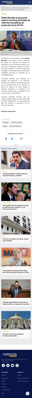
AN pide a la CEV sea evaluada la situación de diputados (13, 335)
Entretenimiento (6, 390)
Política (2, 6)
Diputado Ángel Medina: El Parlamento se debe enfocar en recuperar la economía (16, 303)
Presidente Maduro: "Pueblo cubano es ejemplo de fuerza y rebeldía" (15, 175)
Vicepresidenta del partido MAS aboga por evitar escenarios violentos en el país (16, 271)
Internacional (5, 378)
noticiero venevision (15, 126)
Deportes (4, 387)
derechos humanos (17, 122)
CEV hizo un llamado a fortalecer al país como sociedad (15, 240)
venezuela (6, 122)
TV (2, 396)
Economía (4, 384)
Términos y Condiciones (23, 378)
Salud (3, 393)
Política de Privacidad (23, 381)
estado (5, 126)
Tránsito (19, 375)
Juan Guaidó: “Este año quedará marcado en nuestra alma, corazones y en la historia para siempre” (15, 207)
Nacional (4, 375)
